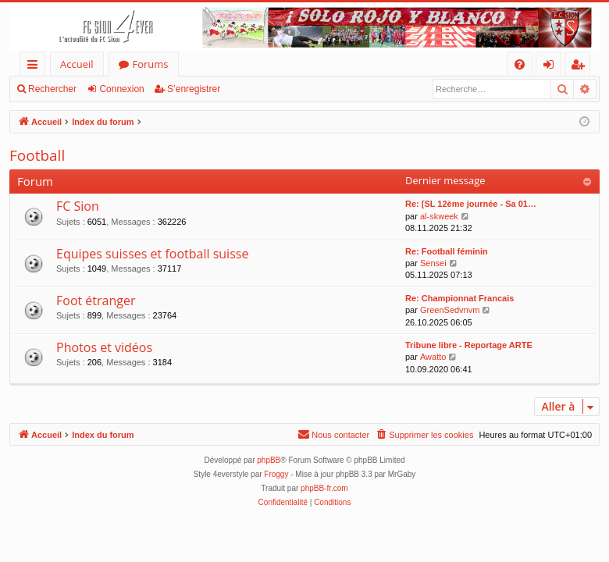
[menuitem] (520, 64)
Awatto (433, 356)
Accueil (77, 64)
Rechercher (52, 89)
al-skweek (439, 216)
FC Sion (77, 206)
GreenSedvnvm (449, 310)
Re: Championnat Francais (459, 298)
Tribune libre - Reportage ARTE (468, 345)
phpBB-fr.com (324, 488)
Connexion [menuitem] (552, 66)
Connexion (121, 89)
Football (37, 155)
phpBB (268, 460)
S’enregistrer (193, 89)
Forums (151, 64)
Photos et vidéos (104, 347)
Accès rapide (36, 66)
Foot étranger (96, 300)
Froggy (276, 474)
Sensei (433, 263)
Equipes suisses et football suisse (152, 253)
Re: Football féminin (446, 251)
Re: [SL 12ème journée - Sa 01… (470, 203)
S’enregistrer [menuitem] (580, 66)
